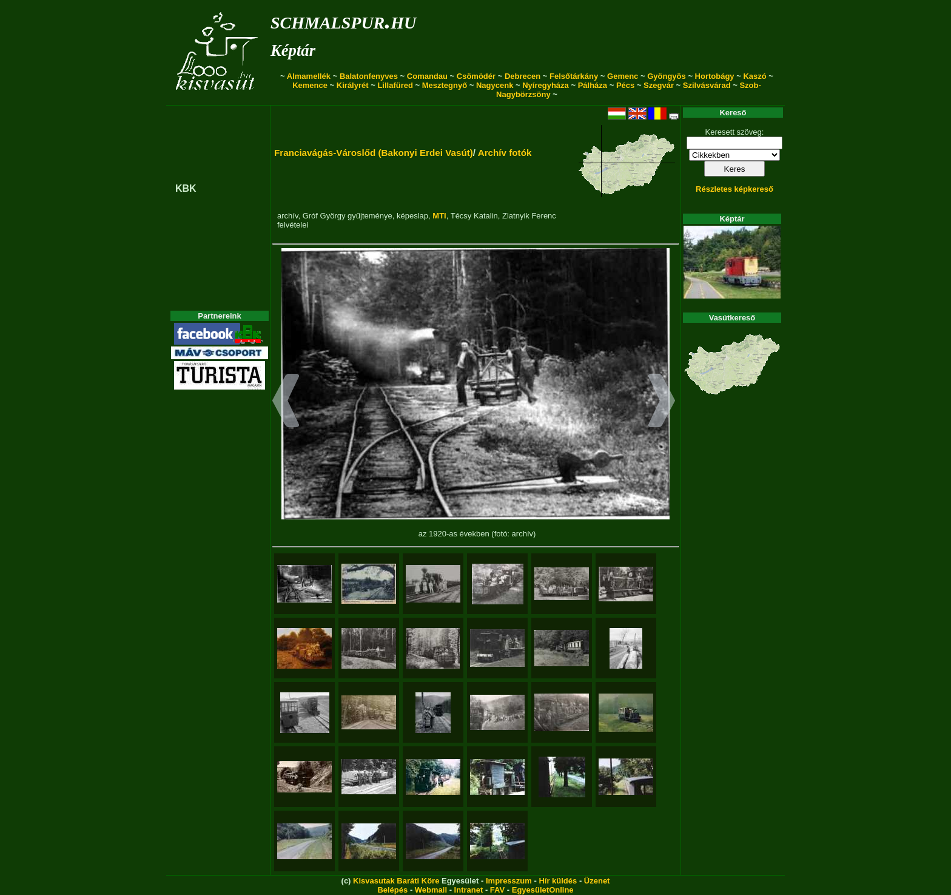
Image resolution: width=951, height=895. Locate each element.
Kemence (310, 85)
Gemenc (622, 76)
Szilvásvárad (707, 85)
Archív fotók (505, 152)
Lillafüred (395, 85)
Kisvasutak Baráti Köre (396, 880)
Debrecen (522, 76)
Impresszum (509, 880)
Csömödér (476, 76)
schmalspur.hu (343, 20)
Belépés (392, 889)
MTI (439, 215)
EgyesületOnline (543, 889)
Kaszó (754, 76)
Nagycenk (494, 85)
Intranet (468, 889)
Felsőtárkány (573, 76)
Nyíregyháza (545, 85)
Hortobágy (714, 76)
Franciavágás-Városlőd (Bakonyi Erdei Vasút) (373, 152)
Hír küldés (558, 880)
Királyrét (353, 85)
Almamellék (309, 76)
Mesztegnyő (444, 85)
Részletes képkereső (734, 189)
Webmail (431, 889)
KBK (186, 188)
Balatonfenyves (369, 76)
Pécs (625, 85)
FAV (497, 889)
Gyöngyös (666, 76)
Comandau (427, 76)
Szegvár (659, 85)
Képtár (293, 50)
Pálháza (592, 85)
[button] (286, 402)
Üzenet (597, 880)
